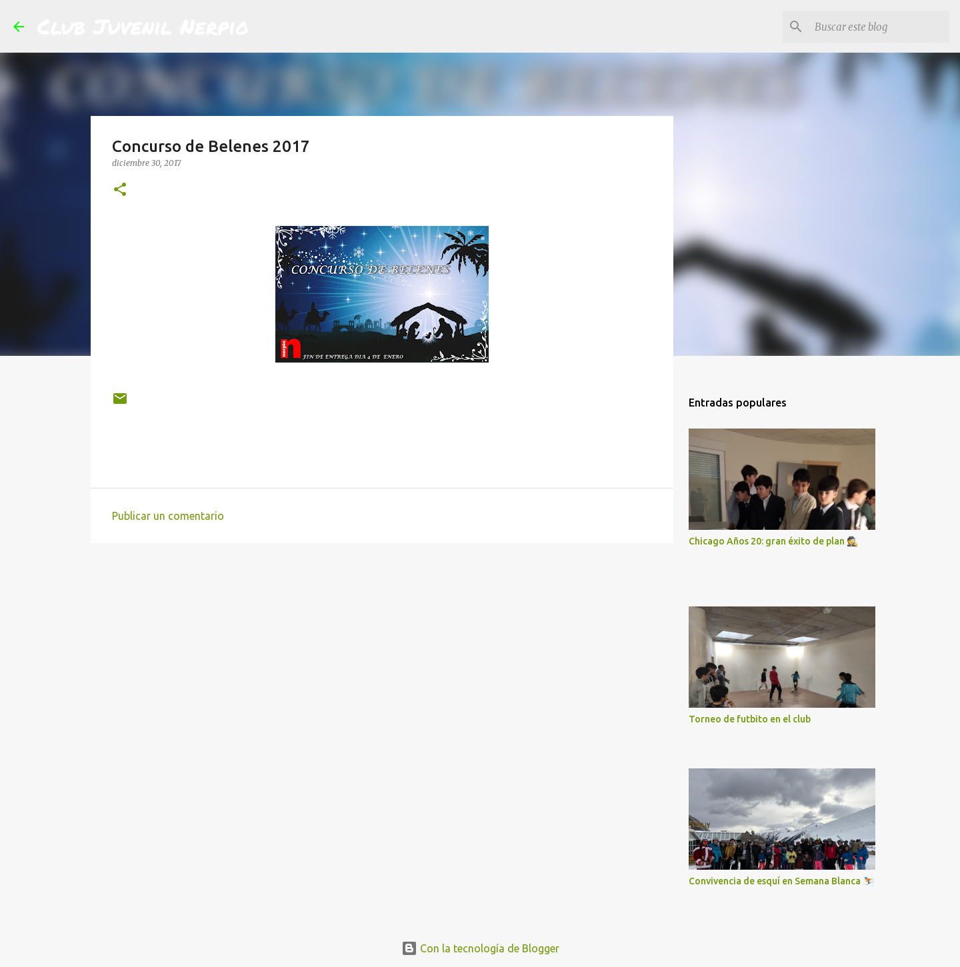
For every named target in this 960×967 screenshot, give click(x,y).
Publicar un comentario (168, 516)
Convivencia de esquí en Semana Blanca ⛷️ (781, 881)
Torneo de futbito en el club (750, 719)
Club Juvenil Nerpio (143, 26)
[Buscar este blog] (879, 27)
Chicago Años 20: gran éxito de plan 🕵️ (773, 541)
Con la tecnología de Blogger (480, 948)
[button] (120, 190)
